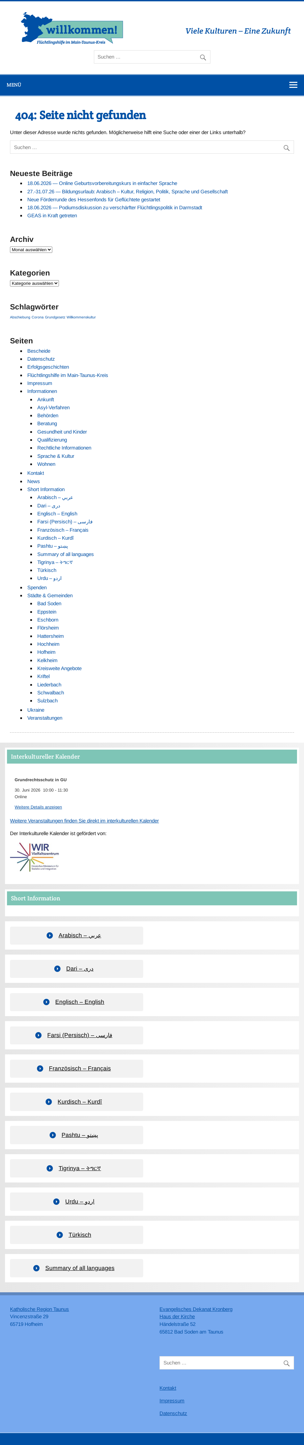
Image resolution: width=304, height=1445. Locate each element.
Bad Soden (49, 603)
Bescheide (38, 351)
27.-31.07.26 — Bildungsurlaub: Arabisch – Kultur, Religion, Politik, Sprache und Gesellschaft (127, 191)
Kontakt (35, 473)
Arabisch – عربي (55, 497)
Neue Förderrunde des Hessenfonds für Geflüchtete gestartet (93, 199)
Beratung (47, 423)
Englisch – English (57, 513)
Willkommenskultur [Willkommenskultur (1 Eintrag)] (81, 317)
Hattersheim (50, 636)
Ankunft (45, 399)
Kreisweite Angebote (59, 668)
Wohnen (46, 464)
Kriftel (43, 676)
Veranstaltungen (44, 718)
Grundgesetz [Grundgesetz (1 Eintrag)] (55, 317)
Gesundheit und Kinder (62, 432)
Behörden (47, 415)
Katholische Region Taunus (39, 1309)
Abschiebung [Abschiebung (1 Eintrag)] (20, 317)
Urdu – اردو (49, 578)
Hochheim (48, 644)
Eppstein (46, 612)
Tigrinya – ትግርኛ (55, 562)
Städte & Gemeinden (50, 595)
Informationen (42, 391)
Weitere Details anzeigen (38, 807)
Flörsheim (48, 628)
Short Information (46, 489)
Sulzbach (47, 700)
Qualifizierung (52, 440)
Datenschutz (41, 359)
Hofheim (46, 652)
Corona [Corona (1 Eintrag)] (38, 317)
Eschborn (47, 620)
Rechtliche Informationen (64, 448)
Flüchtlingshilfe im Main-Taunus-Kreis (67, 375)
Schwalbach (50, 692)
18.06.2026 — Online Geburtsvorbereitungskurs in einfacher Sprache (102, 183)
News (33, 481)
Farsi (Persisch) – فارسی (65, 521)
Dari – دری (48, 505)
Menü (14, 85)
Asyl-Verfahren (53, 407)
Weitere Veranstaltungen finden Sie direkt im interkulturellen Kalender (84, 820)
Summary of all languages (65, 554)
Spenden (37, 587)
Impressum (39, 383)
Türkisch (46, 570)
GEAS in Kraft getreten (52, 215)
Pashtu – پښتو (52, 546)
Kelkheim (47, 660)
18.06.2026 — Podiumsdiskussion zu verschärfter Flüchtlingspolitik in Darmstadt (114, 207)
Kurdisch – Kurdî (55, 538)
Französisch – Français (63, 530)
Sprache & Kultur (55, 456)
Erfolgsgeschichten (48, 367)
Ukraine (35, 710)
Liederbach (49, 684)
